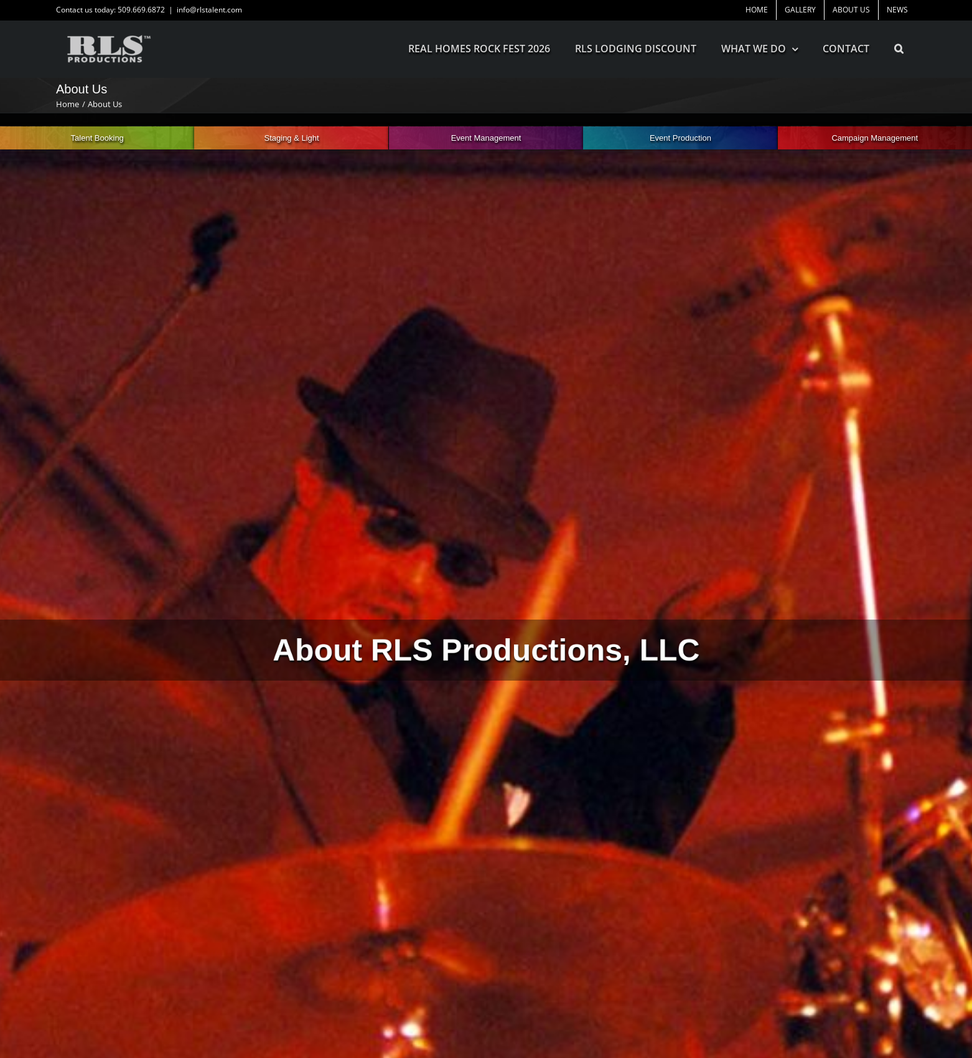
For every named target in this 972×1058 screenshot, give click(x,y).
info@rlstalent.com (209, 9)
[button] (899, 49)
